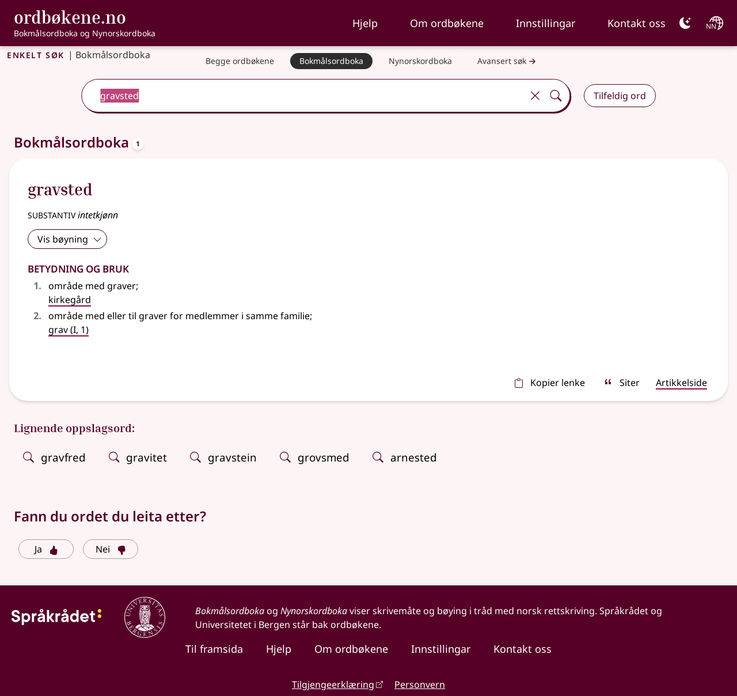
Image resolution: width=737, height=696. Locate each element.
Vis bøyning (69, 239)
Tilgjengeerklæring (333, 684)
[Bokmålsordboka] (331, 61)
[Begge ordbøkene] (239, 61)
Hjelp (365, 23)
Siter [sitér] (621, 382)
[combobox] (303, 96)
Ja (46, 549)
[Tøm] (535, 95)
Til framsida (214, 649)
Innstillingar (545, 23)
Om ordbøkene (447, 23)
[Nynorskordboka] (420, 61)
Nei (111, 549)
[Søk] (555, 95)
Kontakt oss (636, 23)
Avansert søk (507, 61)
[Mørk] (685, 23)
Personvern (419, 684)
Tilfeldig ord (620, 95)
